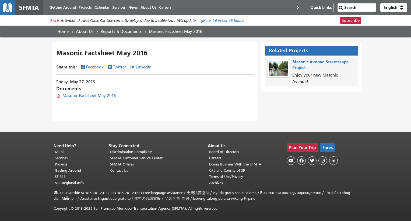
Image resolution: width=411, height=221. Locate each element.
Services (61, 158)
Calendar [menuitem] (102, 7)
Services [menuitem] (119, 7)
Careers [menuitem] (165, 7)
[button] (393, 7)
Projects (61, 164)
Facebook (95, 67)
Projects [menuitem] (85, 7)
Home (63, 31)
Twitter (119, 67)
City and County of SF (227, 170)
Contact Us (119, 170)
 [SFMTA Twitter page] (312, 160)
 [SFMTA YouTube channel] (291, 160)
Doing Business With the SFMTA (235, 164)
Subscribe (351, 20)
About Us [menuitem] (148, 7)
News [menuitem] (133, 7)
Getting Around (68, 170)
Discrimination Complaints (131, 152)
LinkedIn (143, 67)
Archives (216, 183)
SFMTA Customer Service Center (136, 158)
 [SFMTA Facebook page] (301, 160)
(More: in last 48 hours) (222, 20)
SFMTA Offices (122, 164)
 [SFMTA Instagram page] (323, 160)
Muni (59, 152)
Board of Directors (224, 152)
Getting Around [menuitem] (63, 7)
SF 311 (60, 176)
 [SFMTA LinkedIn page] (333, 160)
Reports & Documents (121, 31)
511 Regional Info (69, 183)
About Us (84, 31)
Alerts (54, 20)
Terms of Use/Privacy (226, 176)
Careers (215, 158)
